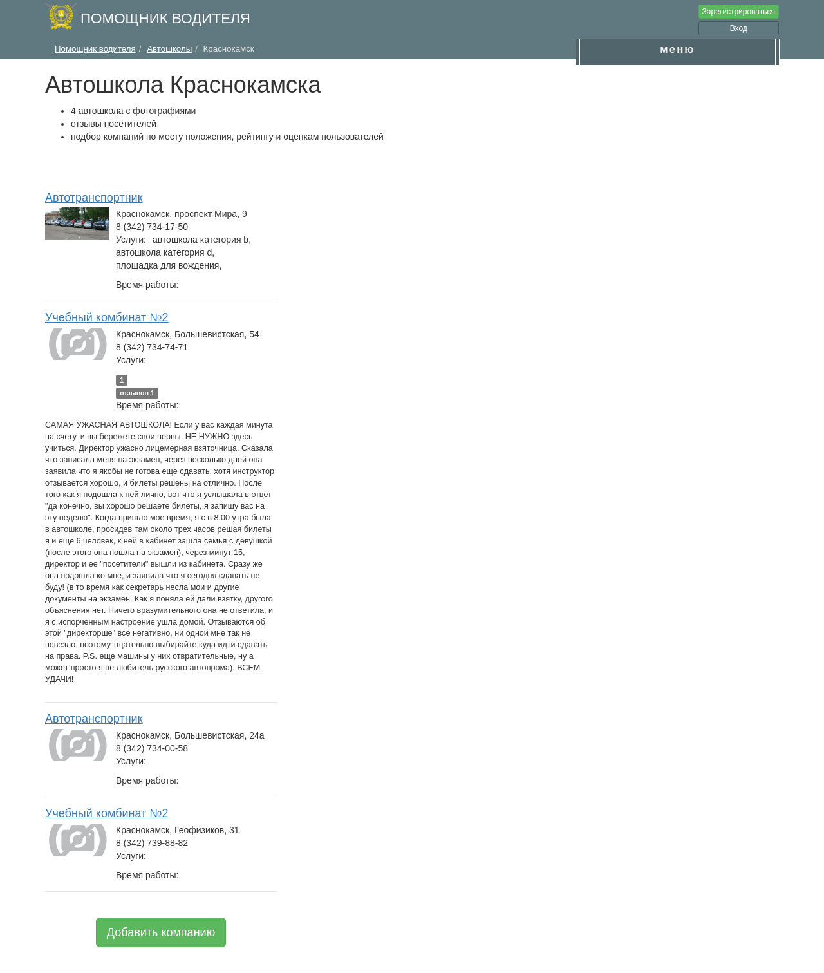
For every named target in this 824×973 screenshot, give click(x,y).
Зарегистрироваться (738, 11)
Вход (738, 28)
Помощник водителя (165, 18)
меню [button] (677, 49)
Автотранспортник (94, 197)
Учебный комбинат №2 (107, 317)
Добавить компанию (161, 932)
